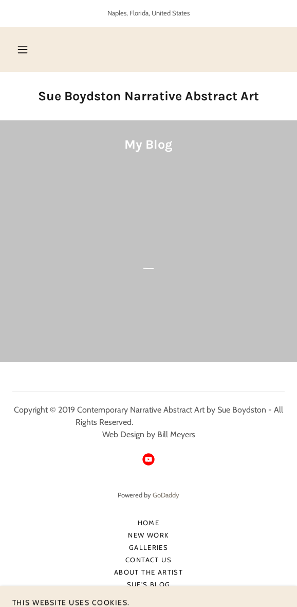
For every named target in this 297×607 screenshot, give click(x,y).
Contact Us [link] (148, 560)
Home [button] (149, 523)
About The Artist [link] (148, 572)
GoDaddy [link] (166, 495)
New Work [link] (148, 535)
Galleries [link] (149, 547)
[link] (148, 96)
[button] (22, 49)
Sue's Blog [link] (149, 584)
